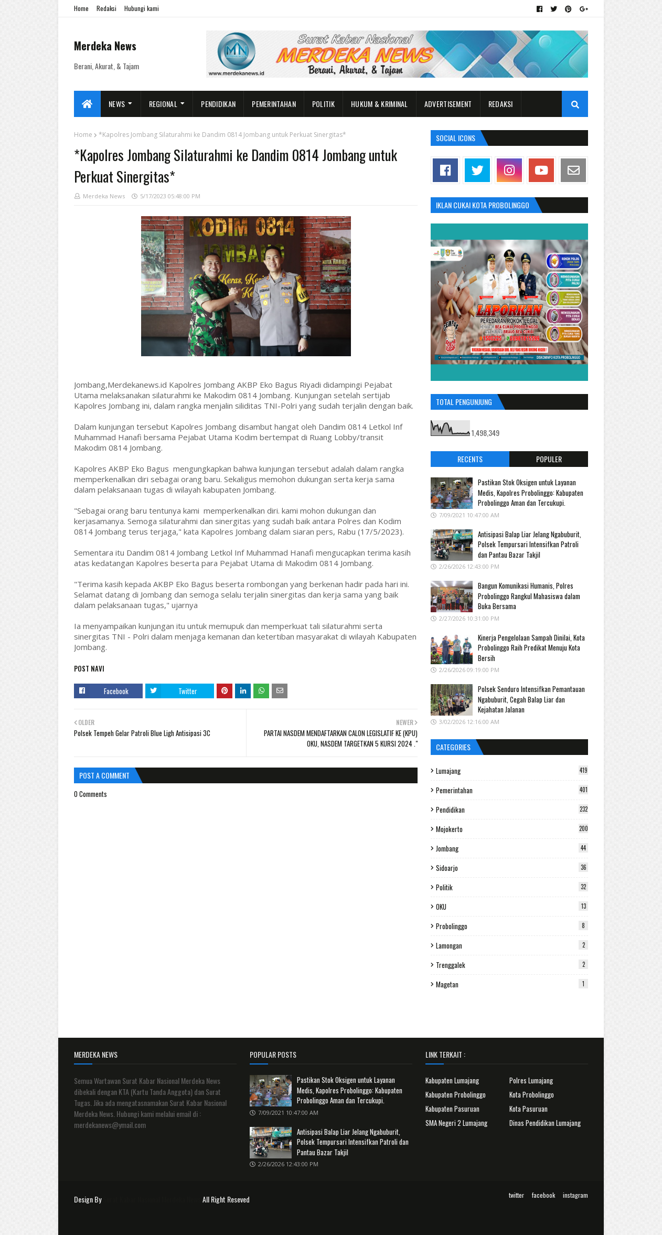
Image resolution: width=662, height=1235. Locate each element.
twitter (516, 1194)
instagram (575, 1194)
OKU (512, 906)
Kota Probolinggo (531, 1094)
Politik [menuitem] (323, 103)
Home (81, 8)
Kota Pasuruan (528, 1108)
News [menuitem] (117, 103)
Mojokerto (512, 829)
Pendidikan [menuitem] (218, 103)
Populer (549, 458)
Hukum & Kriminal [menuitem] (379, 103)
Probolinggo (512, 926)
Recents (470, 458)
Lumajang (512, 770)
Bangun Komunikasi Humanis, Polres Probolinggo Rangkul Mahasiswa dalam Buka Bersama (529, 595)
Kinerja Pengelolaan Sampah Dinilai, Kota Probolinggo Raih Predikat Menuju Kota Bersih (531, 647)
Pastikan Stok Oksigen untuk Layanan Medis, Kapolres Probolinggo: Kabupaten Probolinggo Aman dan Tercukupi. (530, 492)
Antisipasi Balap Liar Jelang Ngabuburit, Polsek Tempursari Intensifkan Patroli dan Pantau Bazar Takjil (529, 544)
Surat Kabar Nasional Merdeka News (152, 1199)
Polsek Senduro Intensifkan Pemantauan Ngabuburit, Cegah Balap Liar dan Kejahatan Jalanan (531, 699)
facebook (543, 1194)
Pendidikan (512, 809)
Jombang (512, 848)
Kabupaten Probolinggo (455, 1094)
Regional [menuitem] (163, 103)
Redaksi (106, 8)
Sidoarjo (512, 868)
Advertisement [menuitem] (448, 103)
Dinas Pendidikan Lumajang (545, 1122)
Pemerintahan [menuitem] (274, 103)
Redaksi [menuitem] (500, 103)
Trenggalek (512, 965)
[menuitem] (87, 104)
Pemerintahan (512, 790)
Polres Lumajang (531, 1080)
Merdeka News (105, 46)
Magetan (512, 984)
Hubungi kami (141, 8)
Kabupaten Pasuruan (452, 1108)
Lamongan (512, 945)
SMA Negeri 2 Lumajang (456, 1122)
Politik (512, 887)
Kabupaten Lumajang (452, 1080)
